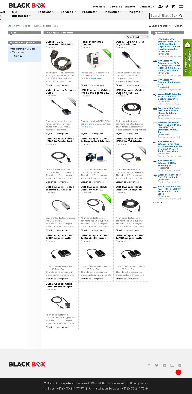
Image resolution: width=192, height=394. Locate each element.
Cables (26, 25)
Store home (14, 25)
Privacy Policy (139, 383)
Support (129, 6)
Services (67, 12)
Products (88, 12)
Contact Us (147, 6)
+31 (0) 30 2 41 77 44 (135, 388)
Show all (157, 202)
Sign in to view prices (57, 85)
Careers (115, 6)
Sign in (177, 25)
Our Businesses (20, 14)
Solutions (44, 12)
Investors (99, 6)
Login (164, 6)
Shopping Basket (160, 25)
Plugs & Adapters (41, 25)
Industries (112, 12)
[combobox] (165, 15)
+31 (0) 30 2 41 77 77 (70, 388)
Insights (134, 12)
